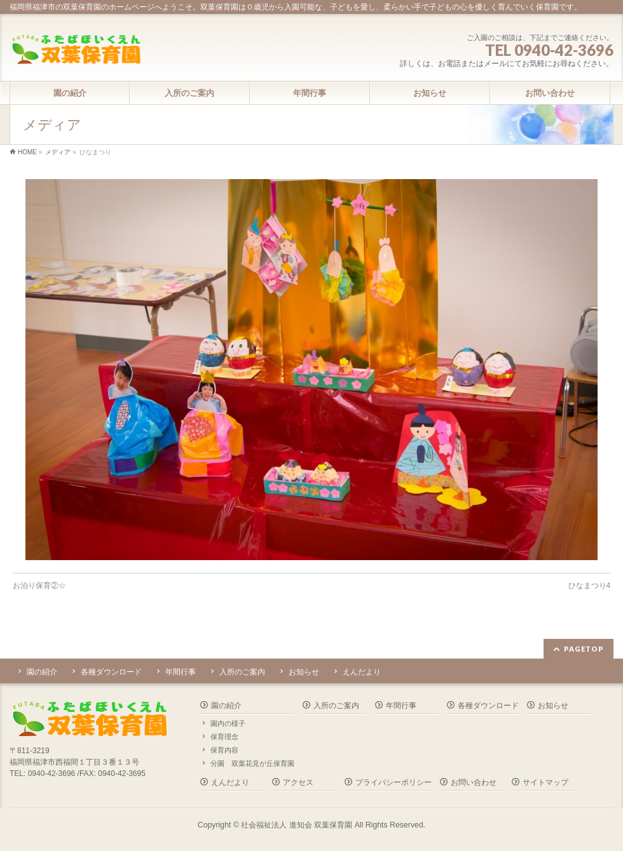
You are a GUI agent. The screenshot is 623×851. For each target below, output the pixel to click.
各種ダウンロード (111, 671)
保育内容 (224, 750)
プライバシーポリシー (393, 782)
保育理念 (224, 736)
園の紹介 (42, 671)
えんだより (362, 671)
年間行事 (180, 671)
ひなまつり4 (589, 585)
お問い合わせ (473, 782)
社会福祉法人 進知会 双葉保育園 (296, 825)
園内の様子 (227, 723)
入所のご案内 (242, 671)
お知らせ (304, 671)
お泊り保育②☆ (39, 585)
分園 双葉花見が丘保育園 (252, 763)
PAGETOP (584, 649)
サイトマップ (545, 782)
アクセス (298, 782)
